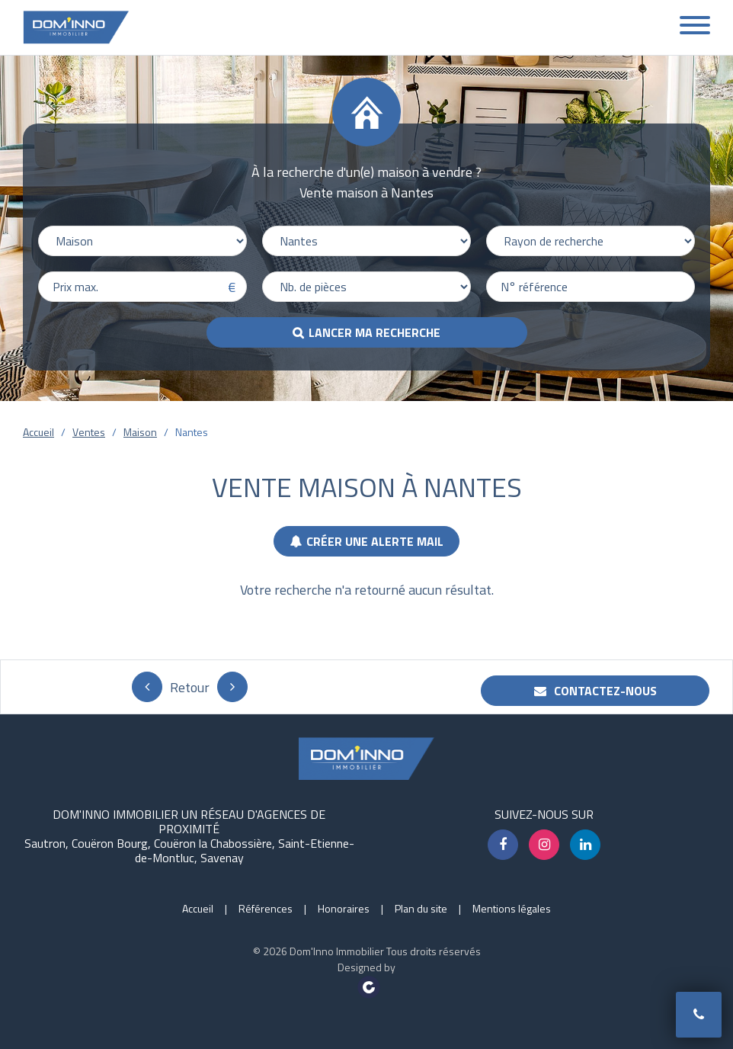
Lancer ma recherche (374, 332)
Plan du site (421, 908)
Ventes (88, 432)
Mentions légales (511, 908)
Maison (140, 432)
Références (265, 908)
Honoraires (344, 908)
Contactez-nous (595, 691)
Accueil (38, 432)
